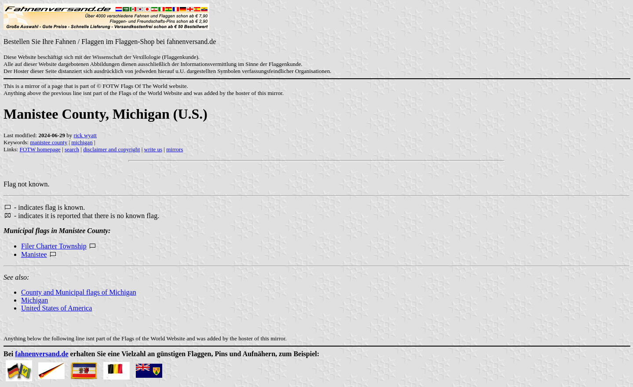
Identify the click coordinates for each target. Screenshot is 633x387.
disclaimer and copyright (111, 149)
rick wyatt (85, 135)
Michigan (34, 300)
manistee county (48, 142)
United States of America (56, 308)
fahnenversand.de (41, 354)
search (72, 149)
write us (153, 149)
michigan (81, 142)
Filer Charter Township (54, 246)
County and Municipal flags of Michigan (78, 292)
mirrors (174, 149)
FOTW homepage (39, 149)
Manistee (34, 254)
